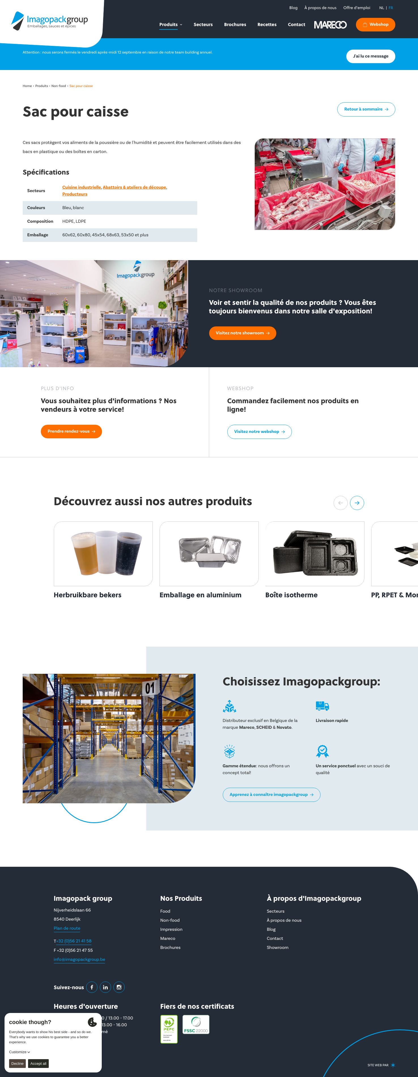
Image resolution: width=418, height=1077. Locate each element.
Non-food (59, 86)
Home (27, 86)
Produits (41, 86)
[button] (341, 503)
